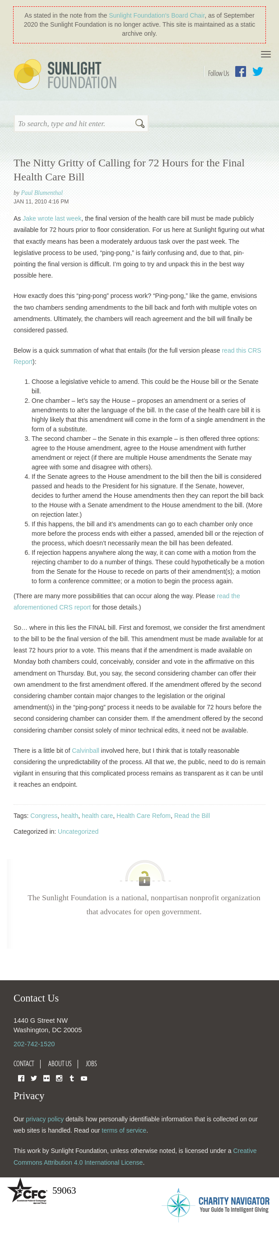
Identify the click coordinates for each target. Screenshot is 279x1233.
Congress (43, 815)
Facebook (240, 71)
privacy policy (45, 1119)
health (69, 815)
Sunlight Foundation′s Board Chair (157, 15)
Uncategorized (78, 831)
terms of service (124, 1130)
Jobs (91, 1063)
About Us (60, 1063)
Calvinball (85, 750)
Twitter (257, 71)
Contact (24, 1063)
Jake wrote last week (52, 218)
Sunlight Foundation (67, 75)
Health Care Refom (143, 815)
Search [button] (139, 124)
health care (97, 815)
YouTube (84, 1078)
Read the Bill (192, 815)
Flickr (46, 1078)
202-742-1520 (34, 1044)
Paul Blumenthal (42, 192)
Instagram (59, 1078)
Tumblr (72, 1078)
